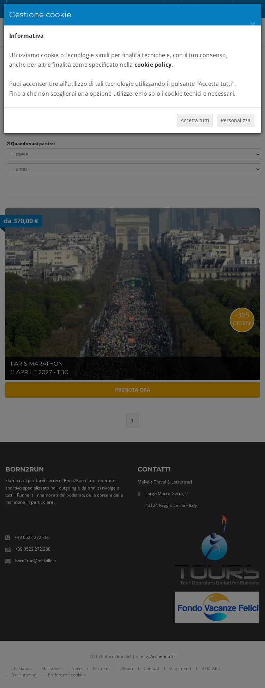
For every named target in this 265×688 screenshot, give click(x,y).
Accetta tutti (195, 120)
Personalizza (236, 120)
